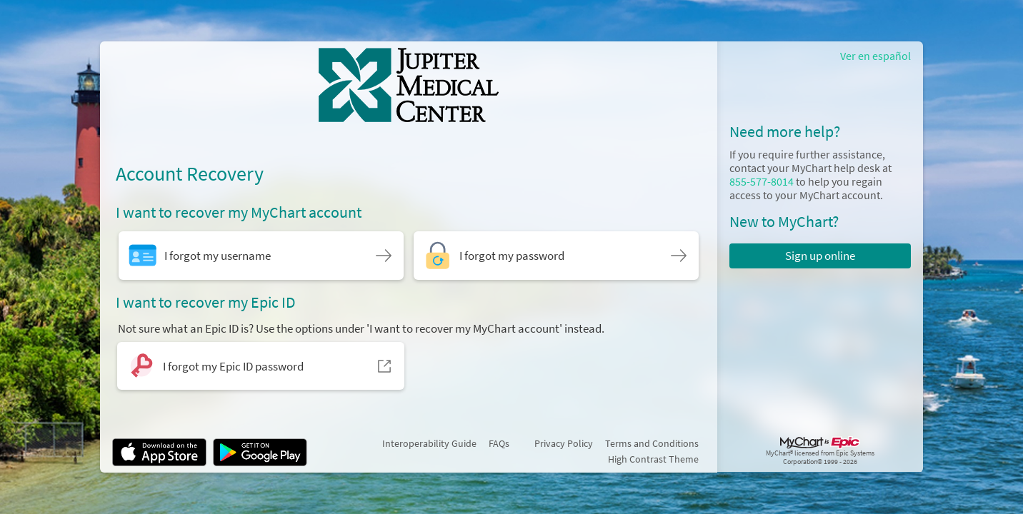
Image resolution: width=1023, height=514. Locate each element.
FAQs (499, 443)
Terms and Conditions (652, 443)
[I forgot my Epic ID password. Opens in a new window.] (260, 366)
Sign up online (820, 255)
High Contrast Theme (653, 459)
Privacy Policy (563, 443)
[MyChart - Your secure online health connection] (409, 85)
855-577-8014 (761, 181)
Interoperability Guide (429, 443)
